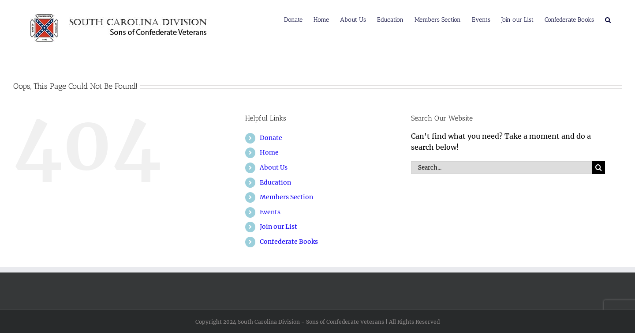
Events (270, 212)
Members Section (286, 197)
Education (275, 182)
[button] (608, 19)
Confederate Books (289, 242)
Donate (271, 138)
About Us (274, 167)
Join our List (278, 227)
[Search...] (501, 167)
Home (269, 152)
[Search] (598, 167)
